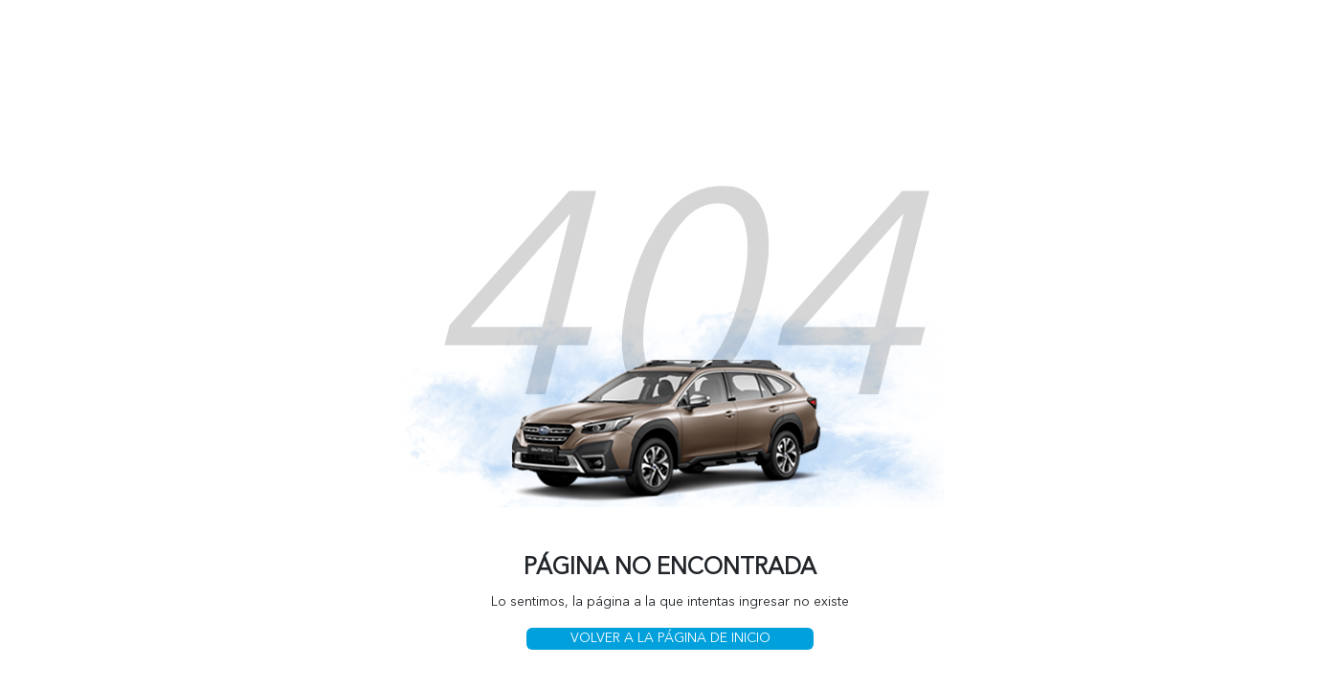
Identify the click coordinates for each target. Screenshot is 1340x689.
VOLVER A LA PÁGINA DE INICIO (670, 638)
